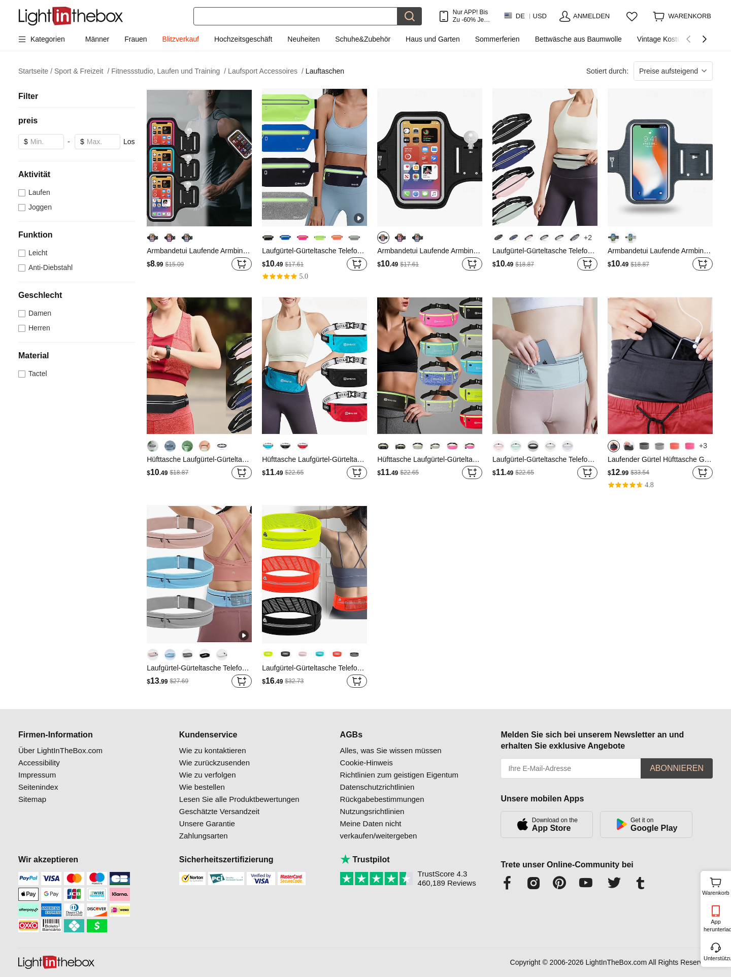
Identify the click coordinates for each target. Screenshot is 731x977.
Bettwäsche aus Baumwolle (578, 39)
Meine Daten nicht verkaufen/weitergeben (378, 829)
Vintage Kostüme (664, 39)
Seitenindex (38, 787)
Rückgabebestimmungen (382, 799)
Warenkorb (715, 885)
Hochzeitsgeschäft (243, 39)
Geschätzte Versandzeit (219, 811)
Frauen (135, 39)
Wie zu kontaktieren (212, 750)
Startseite (35, 71)
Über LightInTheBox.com (60, 750)
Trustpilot (365, 859)
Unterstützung (716, 958)
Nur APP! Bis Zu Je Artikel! (470, 16)
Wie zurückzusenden (214, 762)
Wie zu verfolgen (207, 774)
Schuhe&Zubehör (362, 39)
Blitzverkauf (180, 39)
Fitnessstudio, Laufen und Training (168, 71)
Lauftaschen (325, 71)
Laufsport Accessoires (266, 71)
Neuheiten (303, 39)
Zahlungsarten (203, 835)
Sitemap (32, 799)
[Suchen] (295, 16)
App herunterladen (716, 925)
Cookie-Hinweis (366, 762)
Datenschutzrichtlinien (377, 787)
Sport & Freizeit (81, 71)
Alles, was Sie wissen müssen (391, 750)
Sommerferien (497, 39)
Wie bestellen (202, 787)
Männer (97, 39)
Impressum (37, 774)
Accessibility (39, 762)
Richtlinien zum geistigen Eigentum (399, 774)
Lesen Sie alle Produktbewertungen (239, 799)
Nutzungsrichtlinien (372, 811)
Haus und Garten (433, 39)
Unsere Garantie (207, 823)
